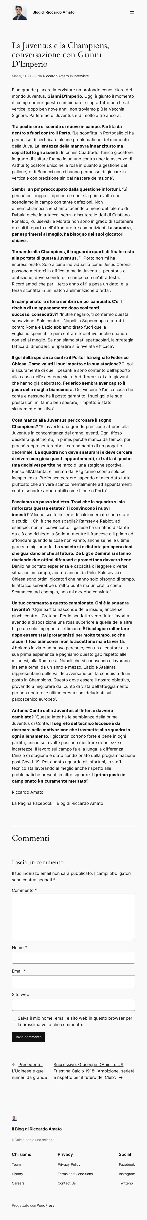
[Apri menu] (132, 12)
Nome (19, 947)
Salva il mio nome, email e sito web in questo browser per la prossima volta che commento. (75, 1021)
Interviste (81, 76)
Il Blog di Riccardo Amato (52, 12)
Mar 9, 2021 (21, 76)
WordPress (45, 1205)
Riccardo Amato (56, 76)
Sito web (20, 994)
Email (19, 971)
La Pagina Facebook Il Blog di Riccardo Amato (58, 803)
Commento (24, 890)
